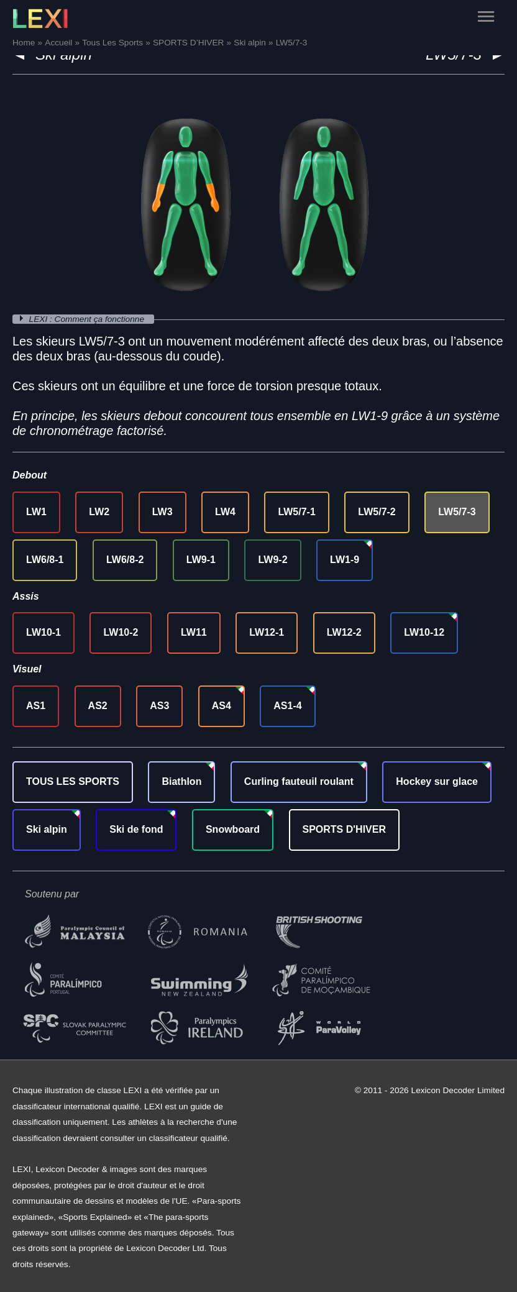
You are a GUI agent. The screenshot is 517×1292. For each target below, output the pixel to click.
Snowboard (233, 829)
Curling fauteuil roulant (299, 781)
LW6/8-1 (44, 559)
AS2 (98, 705)
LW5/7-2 (376, 511)
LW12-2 (344, 632)
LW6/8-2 (125, 559)
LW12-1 (266, 632)
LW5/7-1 (296, 511)
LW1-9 (344, 559)
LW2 (99, 511)
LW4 (225, 511)
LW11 (194, 632)
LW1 (36, 511)
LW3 (162, 511)
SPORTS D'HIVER (345, 829)
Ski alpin (46, 829)
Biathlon (181, 781)
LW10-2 (120, 632)
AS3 (159, 705)
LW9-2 (272, 559)
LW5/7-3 (456, 511)
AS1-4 (287, 705)
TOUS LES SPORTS (72, 781)
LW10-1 (43, 632)
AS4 (221, 705)
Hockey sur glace (437, 781)
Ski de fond (136, 829)
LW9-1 (201, 559)
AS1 (35, 705)
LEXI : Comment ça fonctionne (88, 319)
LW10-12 (424, 632)
